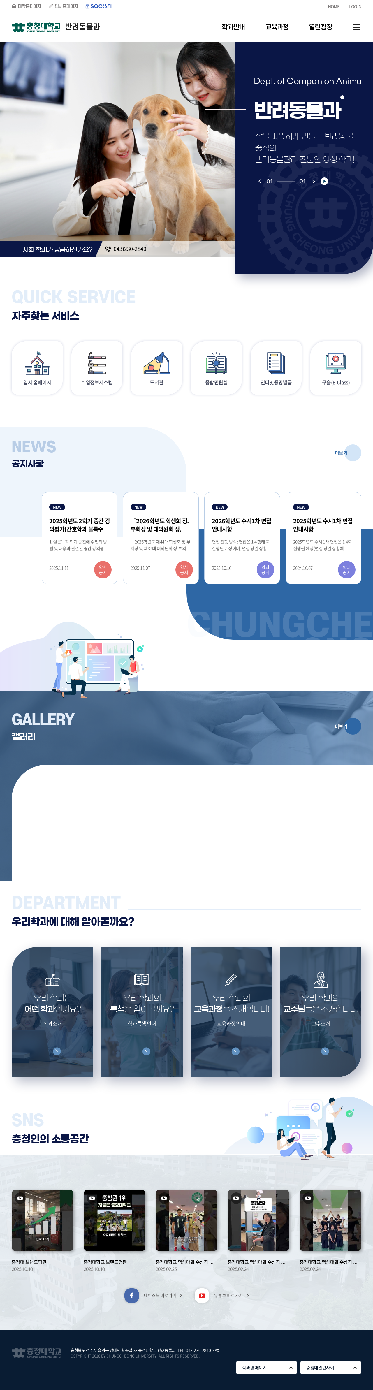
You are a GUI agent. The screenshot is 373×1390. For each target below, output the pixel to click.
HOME (333, 6)
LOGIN (355, 6)
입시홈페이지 (66, 6)
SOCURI (98, 6)
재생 (324, 181)
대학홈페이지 (29, 6)
